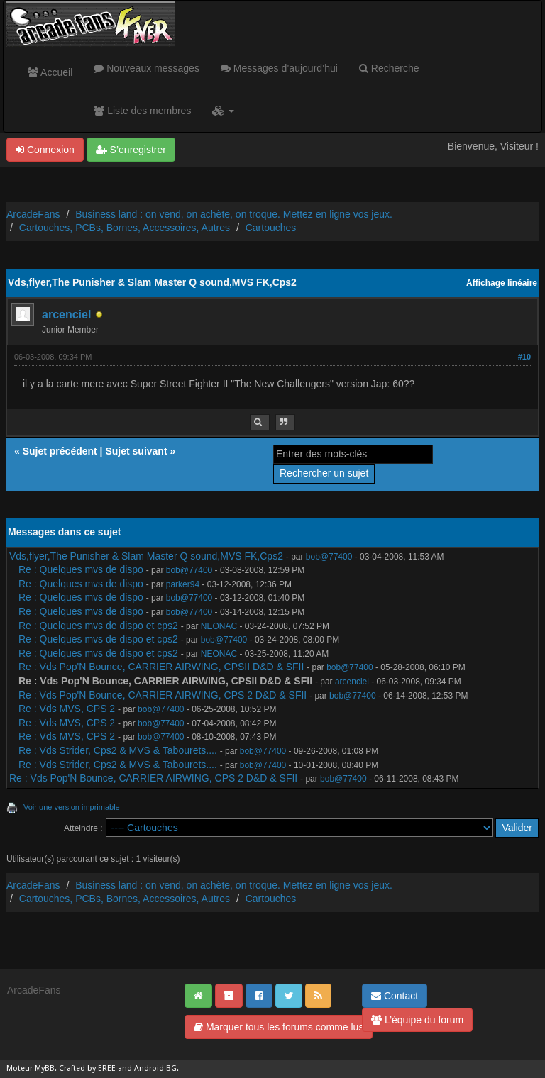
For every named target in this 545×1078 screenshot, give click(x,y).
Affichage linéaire (501, 283)
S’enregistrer (131, 149)
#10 (524, 356)
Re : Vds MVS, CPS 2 (68, 708)
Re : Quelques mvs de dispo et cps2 (98, 625)
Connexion (45, 149)
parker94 (182, 584)
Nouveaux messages (146, 68)
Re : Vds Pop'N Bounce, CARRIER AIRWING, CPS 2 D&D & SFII (162, 695)
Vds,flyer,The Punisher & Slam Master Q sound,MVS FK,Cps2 (146, 556)
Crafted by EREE (87, 1068)
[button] (223, 110)
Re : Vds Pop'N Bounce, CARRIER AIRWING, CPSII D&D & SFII (161, 666)
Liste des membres (142, 110)
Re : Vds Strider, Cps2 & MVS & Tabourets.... (117, 750)
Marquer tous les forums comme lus (278, 1027)
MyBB (45, 1068)
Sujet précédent (60, 451)
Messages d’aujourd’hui (279, 68)
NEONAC (219, 626)
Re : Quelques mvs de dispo (80, 569)
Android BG (155, 1068)
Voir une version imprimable (71, 807)
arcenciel (66, 315)
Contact (394, 995)
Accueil (50, 72)
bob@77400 (329, 557)
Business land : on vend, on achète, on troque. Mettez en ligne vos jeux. (233, 214)
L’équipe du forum (417, 1020)
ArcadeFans (33, 214)
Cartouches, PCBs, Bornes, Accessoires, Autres (124, 227)
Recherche (389, 68)
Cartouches (271, 227)
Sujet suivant (136, 451)
